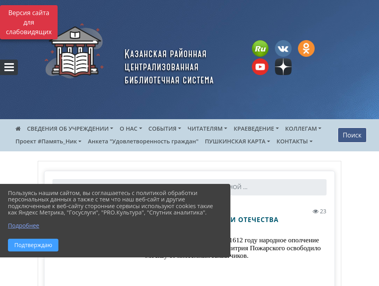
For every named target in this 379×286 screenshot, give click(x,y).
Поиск (352, 135)
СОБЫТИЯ (163, 128)
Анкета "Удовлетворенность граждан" (143, 141)
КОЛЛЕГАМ (301, 128)
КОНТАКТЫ (292, 141)
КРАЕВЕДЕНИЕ (254, 128)
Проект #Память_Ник (46, 141)
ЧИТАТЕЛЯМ (205, 128)
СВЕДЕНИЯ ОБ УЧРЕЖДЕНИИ (68, 128)
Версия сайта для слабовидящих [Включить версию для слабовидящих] (29, 22)
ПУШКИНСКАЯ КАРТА (235, 141)
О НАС (128, 128)
